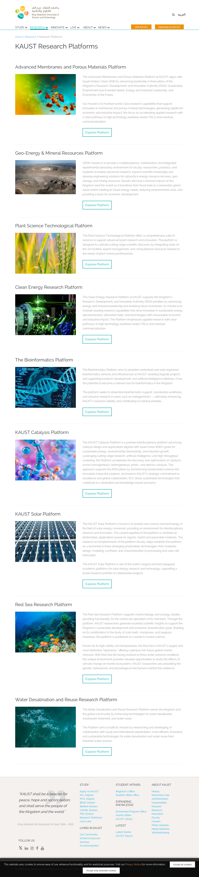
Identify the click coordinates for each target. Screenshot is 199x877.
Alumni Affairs (123, 815)
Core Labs (85, 821)
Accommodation (89, 845)
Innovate (59, 27)
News (104, 27)
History (156, 791)
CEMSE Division (88, 810)
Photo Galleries (160, 825)
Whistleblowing (160, 832)
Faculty (156, 817)
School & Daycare (90, 838)
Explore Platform (97, 132)
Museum (156, 806)
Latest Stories (123, 832)
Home (19, 36)
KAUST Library (124, 819)
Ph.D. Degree (87, 798)
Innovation (157, 813)
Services (84, 842)
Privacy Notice (133, 864)
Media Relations (161, 829)
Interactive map (160, 795)
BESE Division (87, 802)
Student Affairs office (127, 795)
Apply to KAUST (89, 791)
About (89, 27)
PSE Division (87, 813)
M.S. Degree (86, 795)
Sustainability (159, 802)
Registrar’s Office (125, 791)
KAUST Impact (124, 835)
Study (21, 27)
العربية (181, 14)
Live (74, 27)
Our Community (89, 834)
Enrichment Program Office (131, 811)
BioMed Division (88, 806)
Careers (156, 821)
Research (39, 27)
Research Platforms (91, 817)
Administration (160, 798)
